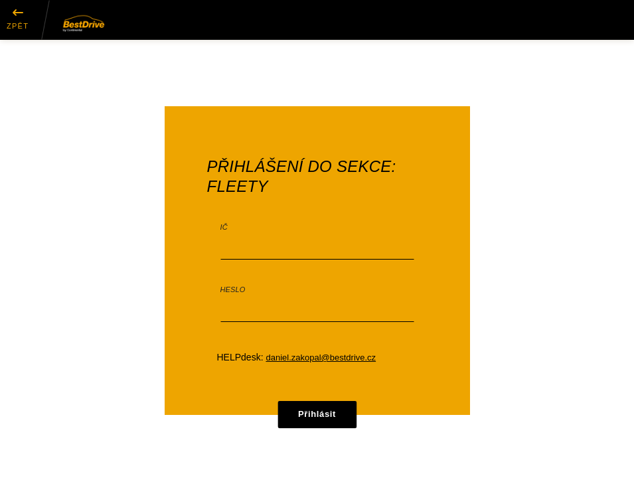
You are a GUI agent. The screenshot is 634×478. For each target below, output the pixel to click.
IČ (224, 227)
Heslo (233, 289)
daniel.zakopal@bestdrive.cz (321, 357)
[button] (18, 20)
